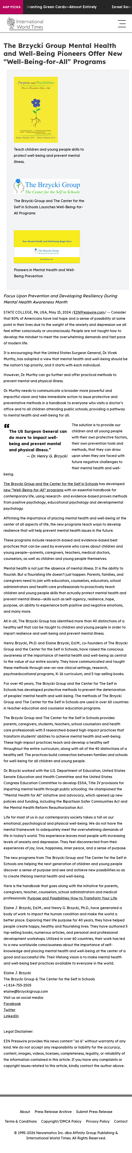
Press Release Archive (53, 1111)
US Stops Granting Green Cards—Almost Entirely (54, 7)
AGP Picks (11, 7)
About (25, 1111)
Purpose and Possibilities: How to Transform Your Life (72, 898)
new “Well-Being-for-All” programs (33, 490)
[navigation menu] (121, 23)
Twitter (9, 1010)
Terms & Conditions (21, 1121)
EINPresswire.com (89, 312)
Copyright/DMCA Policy (61, 1121)
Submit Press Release (94, 1111)
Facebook (12, 1003)
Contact (121, 1121)
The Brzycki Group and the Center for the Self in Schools (51, 484)
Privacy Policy (98, 1121)
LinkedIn (11, 1016)
